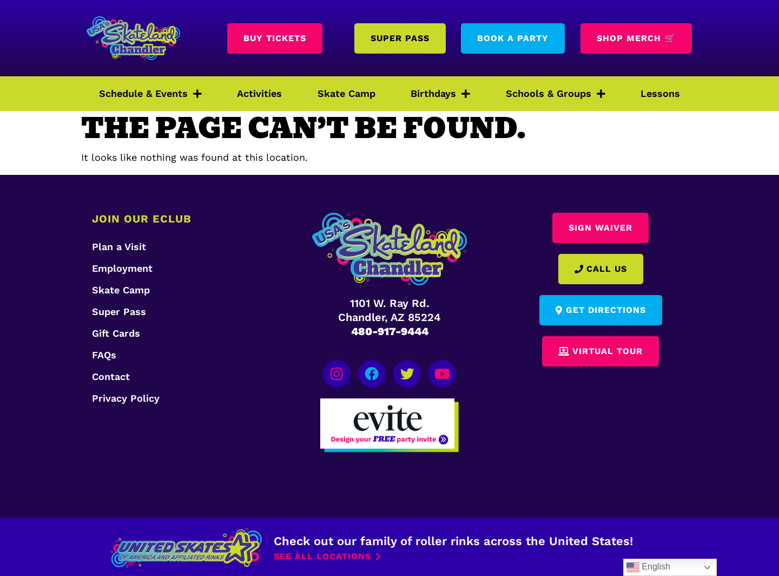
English (648, 567)
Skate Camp (346, 93)
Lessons (660, 93)
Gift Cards (116, 333)
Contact (111, 376)
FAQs (104, 355)
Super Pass (119, 311)
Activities (259, 93)
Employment (122, 268)
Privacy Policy (126, 398)
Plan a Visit (119, 246)
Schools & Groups (555, 93)
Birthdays (440, 93)
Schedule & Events (150, 93)
